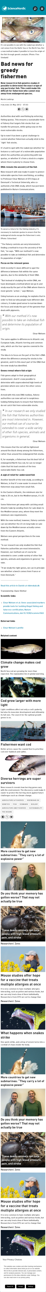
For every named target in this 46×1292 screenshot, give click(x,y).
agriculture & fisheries (13, 800)
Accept (20, 1286)
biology (34, 804)
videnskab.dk (33, 800)
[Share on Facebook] (19, 109)
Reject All (10, 1286)
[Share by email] (26, 109)
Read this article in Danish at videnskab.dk (20, 586)
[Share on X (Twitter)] (23, 109)
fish (15, 804)
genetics (6, 804)
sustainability (35, 808)
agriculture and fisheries (14, 808)
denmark (24, 804)
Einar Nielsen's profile (13, 628)
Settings (30, 1286)
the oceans (7, 812)
